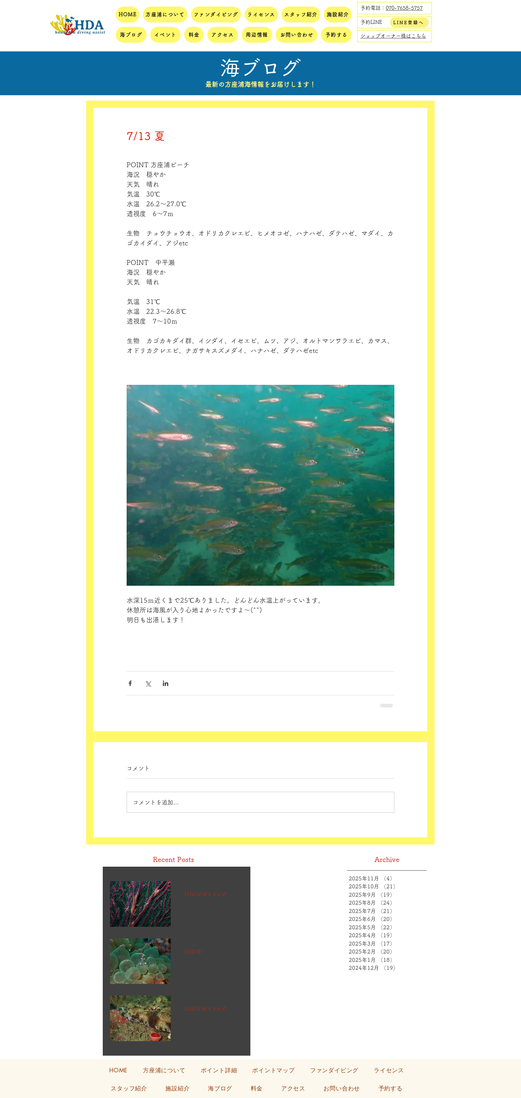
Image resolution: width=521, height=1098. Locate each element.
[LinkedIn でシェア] (165, 683)
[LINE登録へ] (409, 22)
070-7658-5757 (404, 7)
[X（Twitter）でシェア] (147, 683)
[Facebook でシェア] (130, 683)
